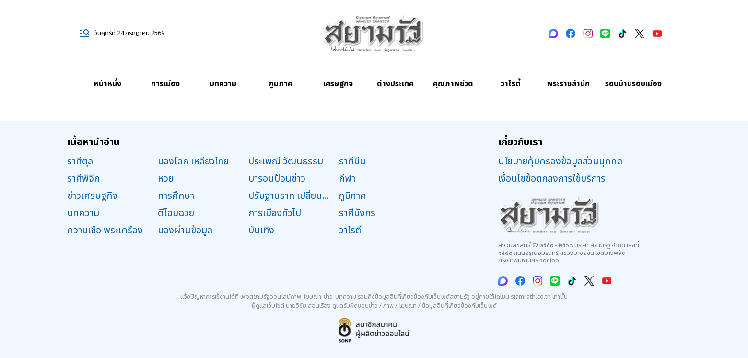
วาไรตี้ (511, 84)
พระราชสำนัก (568, 84)
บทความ (223, 84)
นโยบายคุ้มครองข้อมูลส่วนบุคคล (560, 161)
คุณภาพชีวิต (453, 84)
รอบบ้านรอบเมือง (633, 84)
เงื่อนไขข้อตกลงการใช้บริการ (552, 179)
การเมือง (165, 84)
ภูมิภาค (280, 84)
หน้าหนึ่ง (107, 84)
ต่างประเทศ (395, 84)
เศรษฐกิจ (338, 84)
